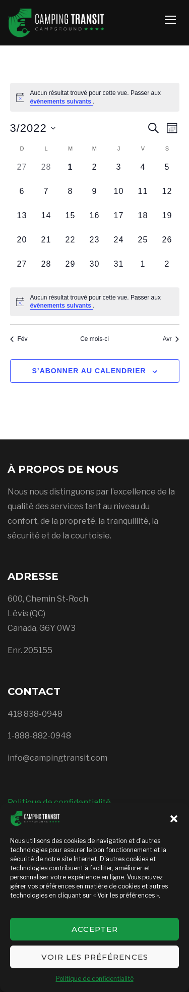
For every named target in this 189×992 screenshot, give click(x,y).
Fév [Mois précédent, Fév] (19, 338)
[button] (174, 819)
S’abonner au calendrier (89, 371)
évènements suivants (61, 101)
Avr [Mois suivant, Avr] (171, 338)
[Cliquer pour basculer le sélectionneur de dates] (32, 128)
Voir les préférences (94, 957)
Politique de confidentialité (95, 978)
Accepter (95, 929)
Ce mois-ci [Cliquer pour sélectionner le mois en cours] (94, 338)
